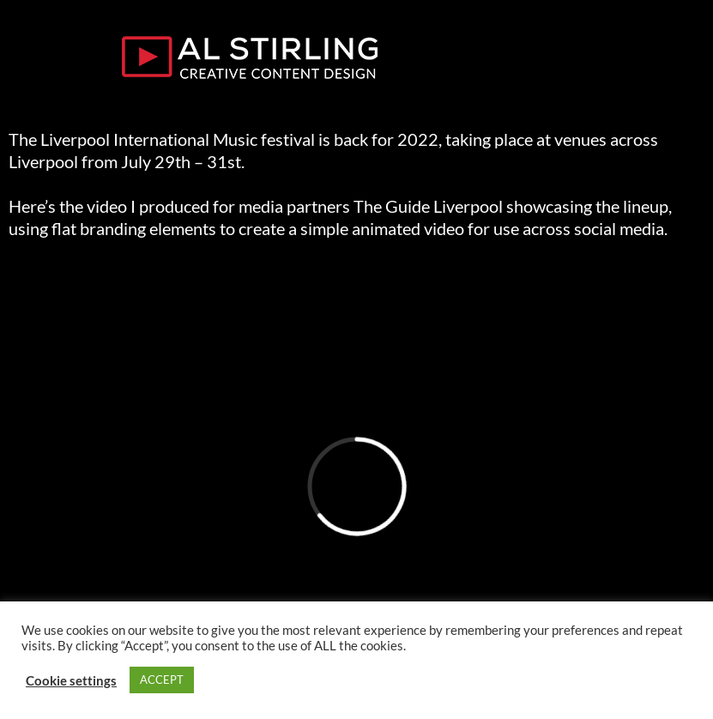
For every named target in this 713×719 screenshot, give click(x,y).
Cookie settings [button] (71, 680)
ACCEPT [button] (162, 679)
